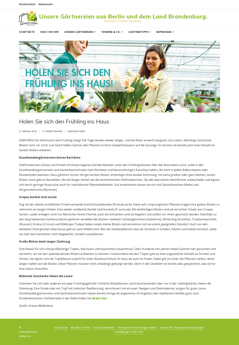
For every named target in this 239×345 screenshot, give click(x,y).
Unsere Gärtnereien (78, 32)
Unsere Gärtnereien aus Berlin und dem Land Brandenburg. (123, 16)
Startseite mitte (76, 131)
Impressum (45, 4)
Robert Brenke (54, 131)
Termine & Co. (110, 32)
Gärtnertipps (138, 32)
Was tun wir (49, 32)
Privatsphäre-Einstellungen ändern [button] (137, 327)
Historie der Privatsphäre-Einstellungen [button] (182, 327)
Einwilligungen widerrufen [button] (129, 331)
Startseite (27, 32)
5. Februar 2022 (28, 131)
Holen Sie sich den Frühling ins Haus (64, 121)
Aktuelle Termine (80, 327)
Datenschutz (27, 4)
